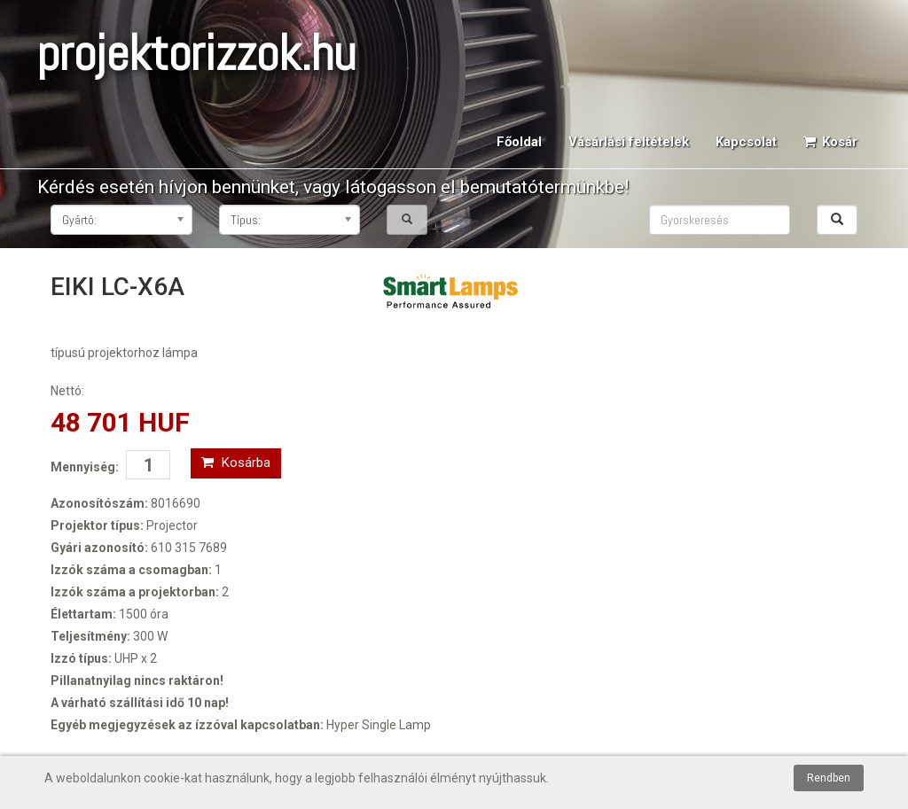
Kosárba (235, 463)
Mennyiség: (85, 467)
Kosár (830, 142)
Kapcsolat (746, 142)
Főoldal (519, 142)
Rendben (828, 778)
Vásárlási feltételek (628, 142)
